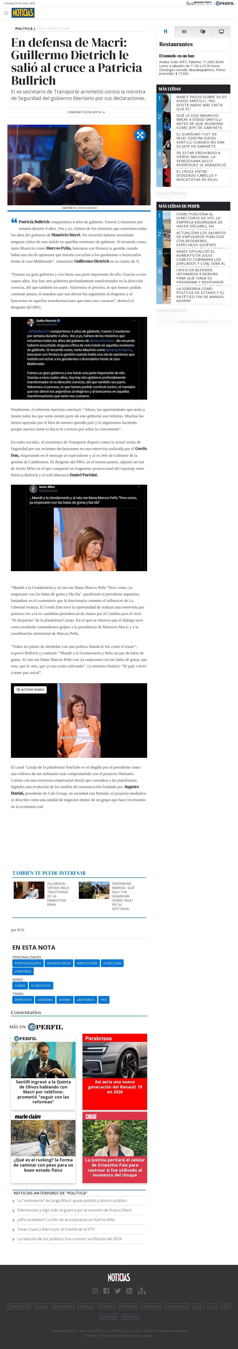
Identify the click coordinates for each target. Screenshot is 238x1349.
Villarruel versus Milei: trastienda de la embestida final (58, 894)
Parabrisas (150, 1306)
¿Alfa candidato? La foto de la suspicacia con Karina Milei (66, 1219)
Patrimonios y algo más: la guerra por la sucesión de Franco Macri (74, 1210)
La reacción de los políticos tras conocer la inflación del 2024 (69, 1238)
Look (198, 1306)
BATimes (130, 1317)
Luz (212, 1306)
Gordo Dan (112, 963)
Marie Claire (62, 1306)
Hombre (106, 1306)
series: (17, 980)
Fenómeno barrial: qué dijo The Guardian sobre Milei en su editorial (123, 896)
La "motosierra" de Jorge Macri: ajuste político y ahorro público (72, 1200)
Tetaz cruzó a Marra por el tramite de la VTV (56, 1229)
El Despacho (41, 985)
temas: (18, 994)
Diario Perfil (19, 1306)
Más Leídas (170, 89)
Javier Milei (23, 971)
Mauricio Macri (59, 963)
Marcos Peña (87, 963)
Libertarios (86, 1000)
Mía (226, 1306)
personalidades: (27, 957)
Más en (36, 1027)
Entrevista (23, 1000)
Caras (40, 1306)
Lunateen (108, 1317)
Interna (65, 1000)
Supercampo (176, 1306)
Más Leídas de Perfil (179, 206)
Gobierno (45, 1000)
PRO (104, 1000)
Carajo (20, 985)
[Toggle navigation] (7, 13)
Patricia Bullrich (28, 963)
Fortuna (85, 1306)
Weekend (128, 1306)
